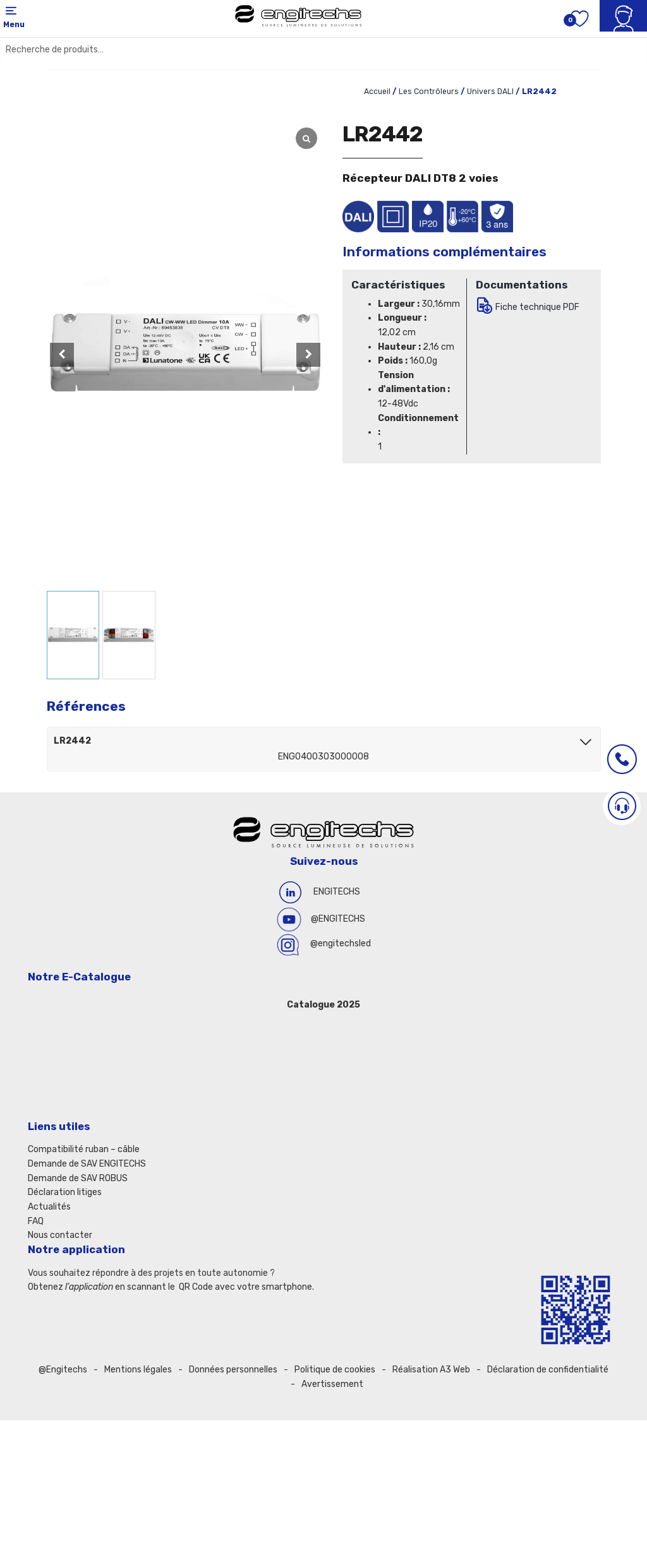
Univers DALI (490, 91)
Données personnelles (233, 1369)
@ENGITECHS (338, 918)
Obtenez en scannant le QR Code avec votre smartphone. (171, 1287)
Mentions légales (138, 1369)
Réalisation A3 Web (431, 1369)
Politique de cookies (334, 1369)
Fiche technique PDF (537, 307)
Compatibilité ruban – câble (84, 1149)
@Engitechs (63, 1369)
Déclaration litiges (65, 1192)
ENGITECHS (336, 891)
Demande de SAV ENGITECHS (87, 1163)
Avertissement (332, 1384)
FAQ (36, 1221)
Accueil (377, 91)
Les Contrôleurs (429, 91)
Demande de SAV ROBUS (78, 1178)
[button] (308, 355)
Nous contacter (60, 1235)
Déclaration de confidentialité (547, 1369)
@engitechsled (340, 943)
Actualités (49, 1206)
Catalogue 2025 (323, 1004)
